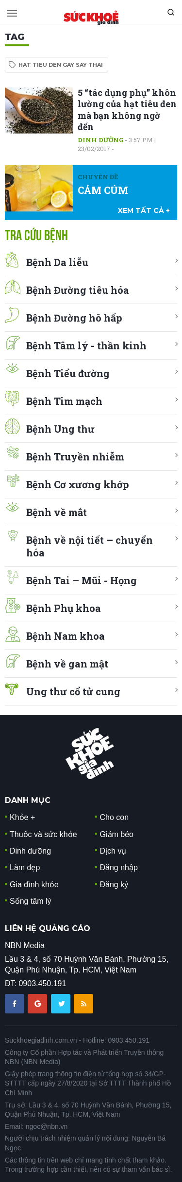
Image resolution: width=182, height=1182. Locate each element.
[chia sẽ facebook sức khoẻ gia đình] (15, 1003)
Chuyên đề (98, 176)
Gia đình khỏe (34, 884)
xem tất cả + (144, 210)
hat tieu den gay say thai (60, 64)
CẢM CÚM (103, 190)
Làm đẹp (25, 867)
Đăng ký (114, 884)
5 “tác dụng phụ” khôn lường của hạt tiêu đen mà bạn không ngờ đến (127, 110)
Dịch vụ (113, 851)
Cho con (114, 817)
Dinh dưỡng (100, 139)
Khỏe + (22, 817)
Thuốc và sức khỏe (43, 834)
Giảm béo (116, 834)
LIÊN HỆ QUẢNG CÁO (47, 928)
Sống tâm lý (30, 901)
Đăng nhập (119, 867)
